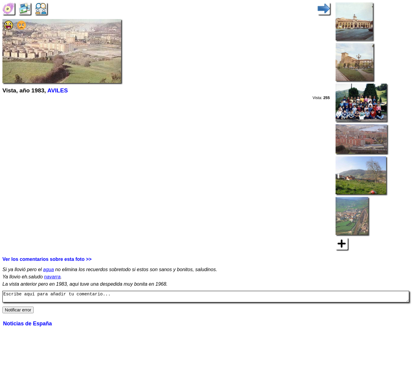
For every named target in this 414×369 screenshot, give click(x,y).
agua (48, 269)
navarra (52, 276)
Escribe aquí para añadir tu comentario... (205, 297)
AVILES (57, 90)
